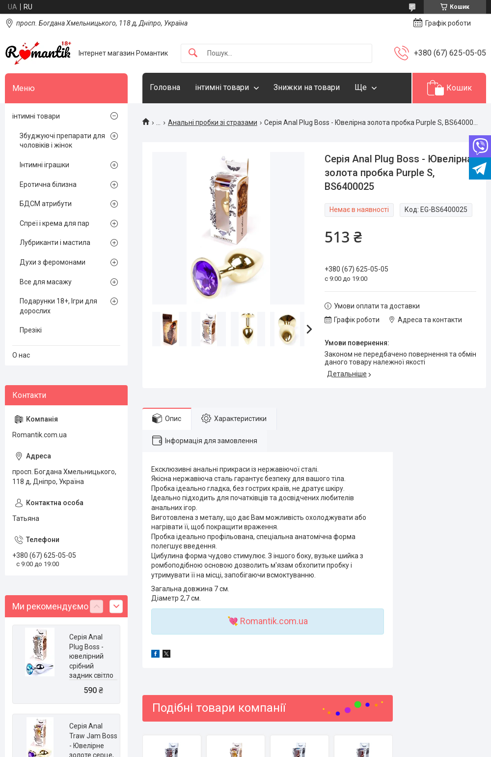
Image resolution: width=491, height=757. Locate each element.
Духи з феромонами (52, 262)
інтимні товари (222, 87)
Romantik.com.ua (274, 621)
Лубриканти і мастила (55, 242)
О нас (21, 355)
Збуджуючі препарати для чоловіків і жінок (62, 141)
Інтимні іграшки (44, 165)
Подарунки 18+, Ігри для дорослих (58, 306)
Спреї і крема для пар (54, 223)
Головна (165, 87)
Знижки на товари (306, 87)
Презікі (31, 330)
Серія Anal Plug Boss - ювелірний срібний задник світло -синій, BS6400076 (91, 666)
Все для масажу (46, 282)
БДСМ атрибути (46, 204)
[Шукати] (193, 53)
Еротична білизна (48, 184)
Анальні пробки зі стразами (212, 122)
